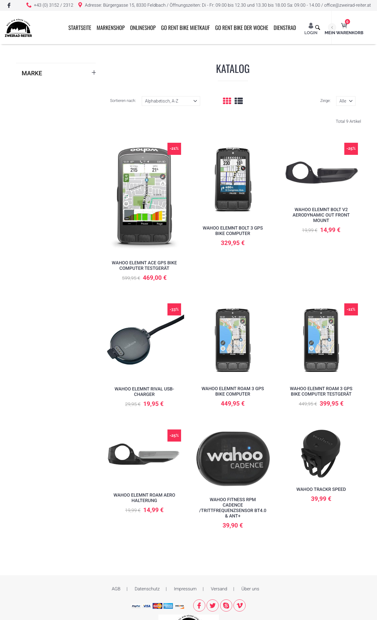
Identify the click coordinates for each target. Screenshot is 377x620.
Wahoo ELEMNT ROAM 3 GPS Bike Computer (232, 391)
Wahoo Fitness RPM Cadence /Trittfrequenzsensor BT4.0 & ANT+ (232, 508)
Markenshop (118, 61)
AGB (116, 589)
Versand (219, 589)
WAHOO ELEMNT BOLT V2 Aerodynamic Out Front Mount (321, 215)
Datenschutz (147, 589)
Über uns (250, 589)
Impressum (185, 589)
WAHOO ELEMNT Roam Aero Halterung (144, 497)
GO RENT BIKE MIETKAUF (192, 61)
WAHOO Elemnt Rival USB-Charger (144, 391)
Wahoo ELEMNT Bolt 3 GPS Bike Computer (233, 230)
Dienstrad (291, 61)
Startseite (86, 61)
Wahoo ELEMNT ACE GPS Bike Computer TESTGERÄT (144, 265)
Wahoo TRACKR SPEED (321, 489)
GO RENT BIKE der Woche (248, 61)
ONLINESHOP (150, 61)
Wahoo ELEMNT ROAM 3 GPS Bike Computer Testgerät (321, 391)
